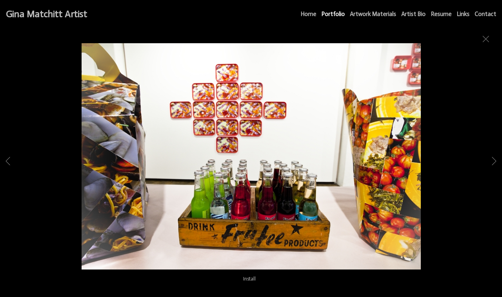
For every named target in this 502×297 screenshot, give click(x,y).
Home (308, 14)
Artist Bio (413, 14)
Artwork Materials (373, 14)
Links (463, 14)
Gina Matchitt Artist (46, 14)
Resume (441, 14)
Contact (485, 14)
